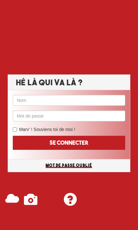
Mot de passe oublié (69, 165)
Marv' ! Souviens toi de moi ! (47, 129)
